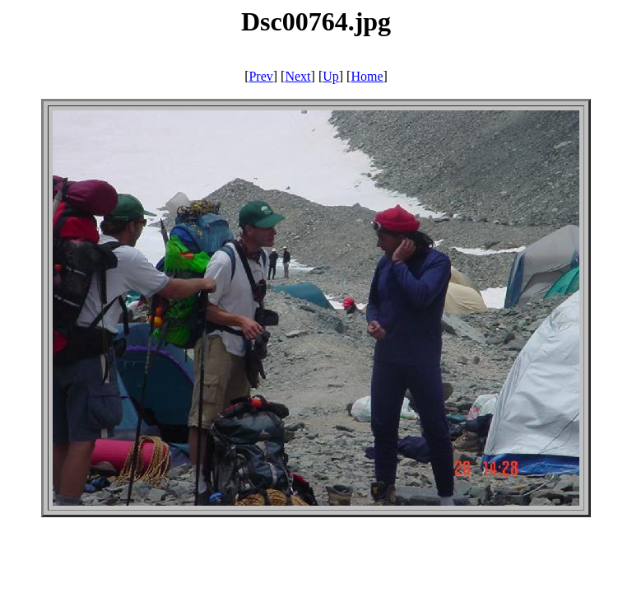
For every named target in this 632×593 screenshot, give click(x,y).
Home (367, 76)
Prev (260, 76)
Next (297, 76)
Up (331, 76)
